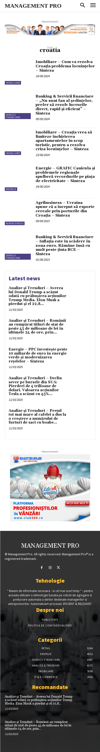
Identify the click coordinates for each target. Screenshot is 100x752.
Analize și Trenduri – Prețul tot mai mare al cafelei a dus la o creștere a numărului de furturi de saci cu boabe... (37, 416)
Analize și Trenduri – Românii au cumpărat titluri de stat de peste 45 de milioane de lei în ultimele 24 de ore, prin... (37, 326)
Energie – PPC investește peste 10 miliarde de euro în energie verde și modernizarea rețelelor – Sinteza (38, 355)
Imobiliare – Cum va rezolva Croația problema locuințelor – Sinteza (65, 66)
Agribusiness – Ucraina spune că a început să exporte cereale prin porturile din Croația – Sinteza (65, 209)
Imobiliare (13, 82)
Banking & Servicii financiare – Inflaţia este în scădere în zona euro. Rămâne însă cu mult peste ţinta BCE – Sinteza (65, 245)
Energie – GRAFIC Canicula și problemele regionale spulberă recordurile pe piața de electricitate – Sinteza (65, 174)
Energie (11, 189)
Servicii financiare (13, 116)
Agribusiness (15, 223)
